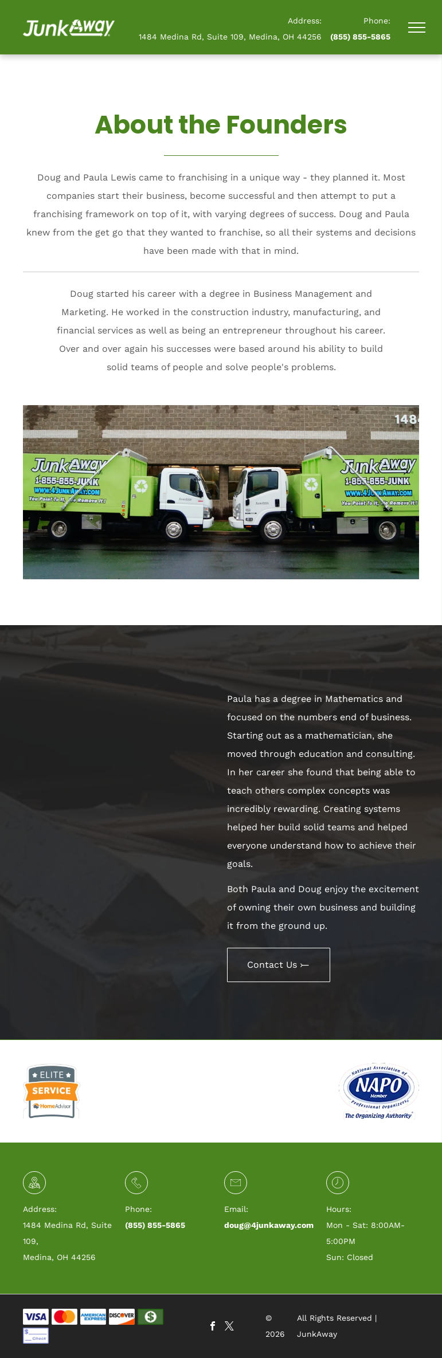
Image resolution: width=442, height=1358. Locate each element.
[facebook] (213, 1327)
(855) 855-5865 (360, 36)
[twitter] (229, 1327)
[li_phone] (136, 1187)
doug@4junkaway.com (269, 1225)
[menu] (417, 27)
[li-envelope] (236, 1187)
